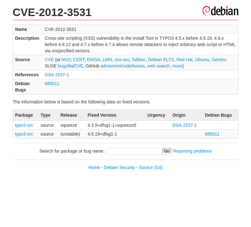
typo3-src (24, 125)
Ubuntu (202, 59)
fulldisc (139, 59)
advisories (110, 65)
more (177, 65)
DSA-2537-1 (57, 74)
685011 (52, 83)
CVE (49, 59)
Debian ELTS (161, 59)
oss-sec (122, 59)
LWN (107, 59)
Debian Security (119, 167)
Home (94, 167)
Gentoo (219, 59)
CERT (79, 59)
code (126, 65)
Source (146, 167)
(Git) (158, 167)
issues (138, 65)
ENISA (93, 59)
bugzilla (65, 65)
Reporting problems (192, 151)
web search (158, 65)
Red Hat (184, 59)
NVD (66, 59)
